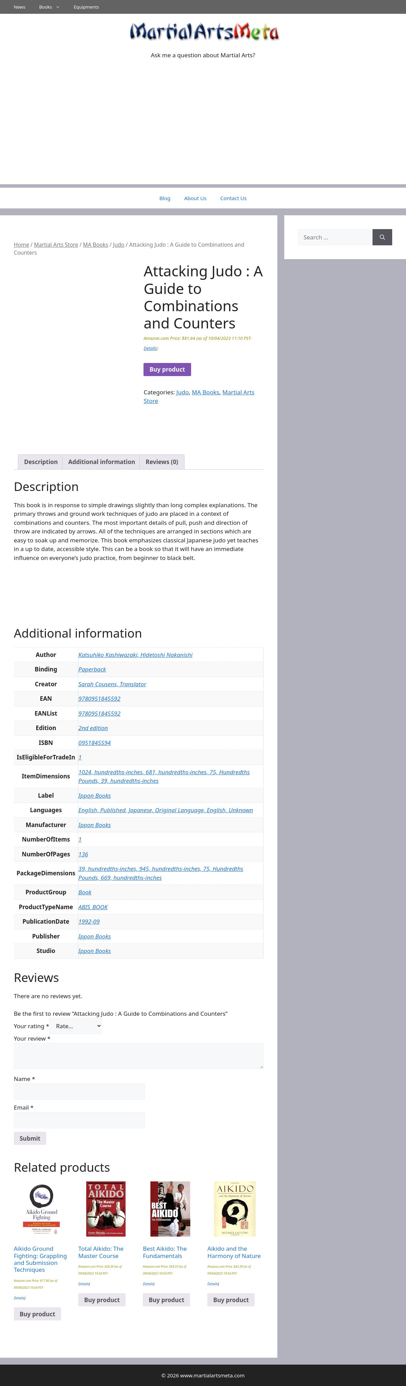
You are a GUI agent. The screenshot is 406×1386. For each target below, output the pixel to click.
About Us (195, 198)
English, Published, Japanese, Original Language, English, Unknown (165, 810)
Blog (164, 198)
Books (53, 7)
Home (21, 244)
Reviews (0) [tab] (162, 462)
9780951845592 (99, 698)
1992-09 (89, 921)
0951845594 (94, 743)
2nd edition (93, 728)
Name (24, 1079)
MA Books (95, 244)
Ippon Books (94, 795)
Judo (119, 244)
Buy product (167, 369)
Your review (32, 1038)
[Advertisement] (203, 136)
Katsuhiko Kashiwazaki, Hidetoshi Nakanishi (135, 655)
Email (23, 1107)
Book (84, 892)
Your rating (31, 1026)
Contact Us (233, 198)
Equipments (86, 7)
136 (83, 854)
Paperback (92, 669)
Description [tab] (41, 462)
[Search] (382, 237)
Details (150, 348)
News (19, 7)
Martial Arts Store (56, 244)
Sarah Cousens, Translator (112, 684)
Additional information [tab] (101, 462)
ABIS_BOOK (93, 907)
